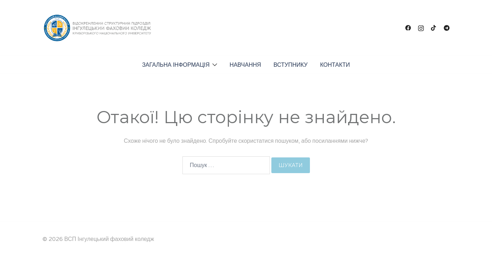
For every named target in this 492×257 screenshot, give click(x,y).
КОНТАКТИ (335, 65)
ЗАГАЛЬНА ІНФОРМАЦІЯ (176, 65)
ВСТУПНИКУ (290, 65)
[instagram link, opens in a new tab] (421, 27)
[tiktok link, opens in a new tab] (434, 27)
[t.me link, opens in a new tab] (447, 27)
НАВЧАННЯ (245, 65)
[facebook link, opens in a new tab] (408, 27)
